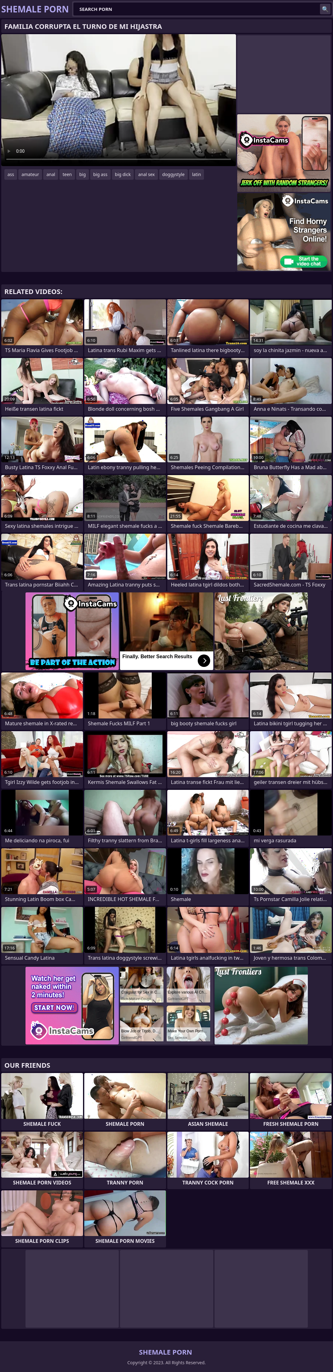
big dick (123, 174)
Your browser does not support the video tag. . (118, 100)
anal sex (146, 174)
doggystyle (173, 174)
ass (10, 174)
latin (196, 174)
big (82, 174)
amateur (30, 174)
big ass (100, 174)
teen (67, 174)
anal (50, 174)
